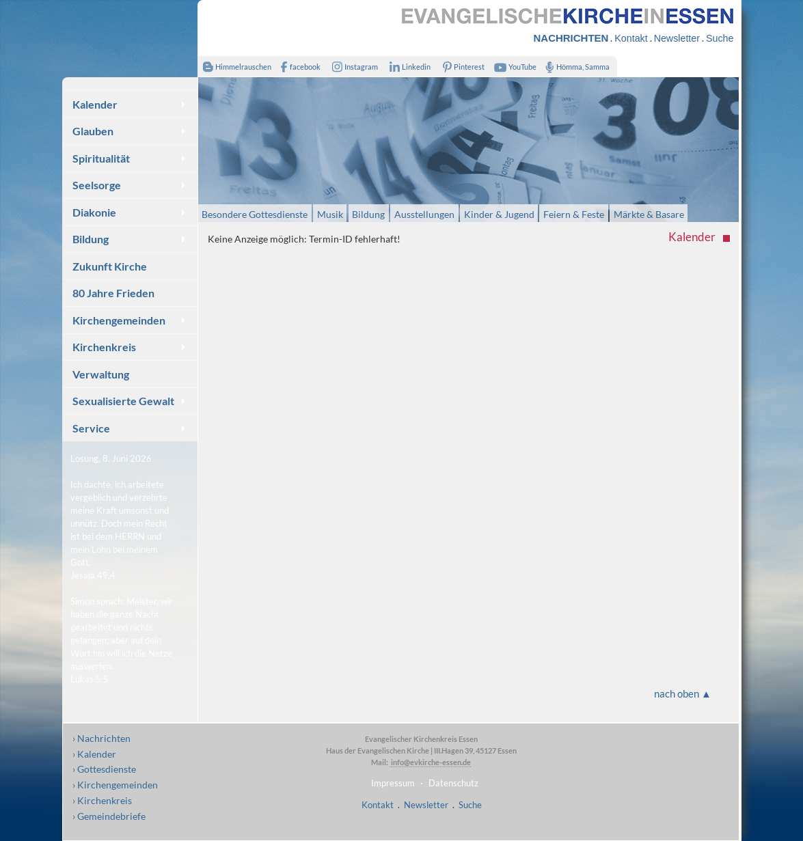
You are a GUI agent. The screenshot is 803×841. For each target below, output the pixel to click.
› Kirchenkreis (102, 800)
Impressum (393, 782)
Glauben (92, 130)
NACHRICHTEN (571, 38)
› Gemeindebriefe (109, 816)
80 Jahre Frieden (113, 292)
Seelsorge (96, 184)
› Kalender (94, 754)
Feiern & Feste (573, 213)
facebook (298, 66)
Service (91, 428)
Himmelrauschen (235, 66)
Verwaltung (100, 374)
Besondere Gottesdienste (255, 213)
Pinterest (461, 66)
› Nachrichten (101, 738)
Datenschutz (453, 782)
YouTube (513, 66)
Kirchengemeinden (118, 320)
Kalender (95, 104)
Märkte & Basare (649, 213)
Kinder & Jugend (499, 213)
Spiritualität (101, 158)
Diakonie (94, 212)
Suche (719, 38)
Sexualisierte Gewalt (123, 400)
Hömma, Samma (575, 66)
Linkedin (407, 66)
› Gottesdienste (104, 769)
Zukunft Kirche (109, 266)
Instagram (352, 66)
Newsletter (677, 38)
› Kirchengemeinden (115, 784)
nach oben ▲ (682, 693)
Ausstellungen (424, 213)
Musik (330, 213)
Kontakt (630, 38)
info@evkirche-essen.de (430, 762)
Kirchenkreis (104, 346)
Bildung (90, 238)
